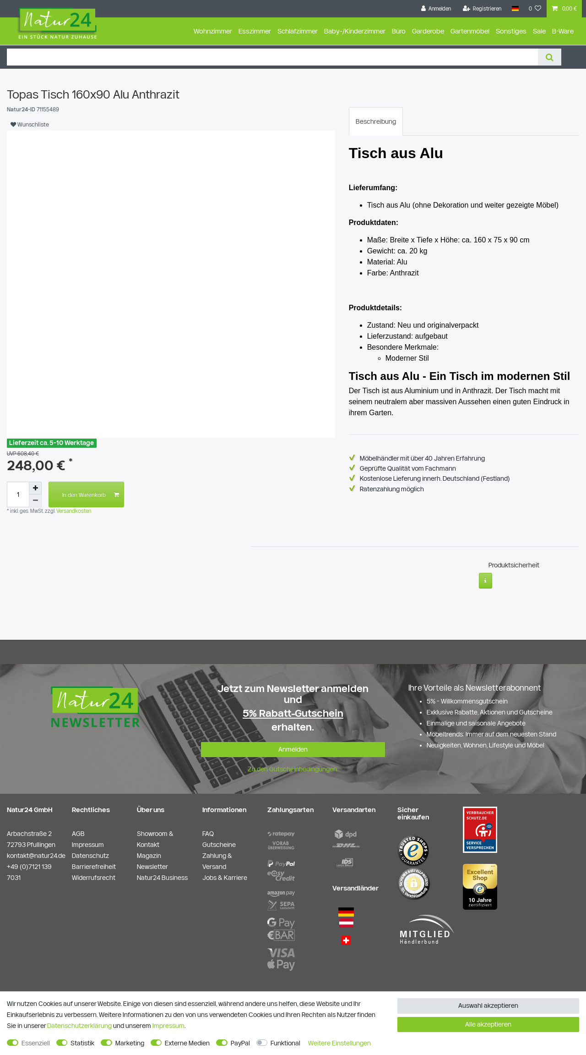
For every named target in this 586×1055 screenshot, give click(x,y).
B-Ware (563, 31)
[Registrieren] (482, 8)
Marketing (129, 1043)
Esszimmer (255, 31)
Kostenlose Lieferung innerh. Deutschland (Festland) (435, 478)
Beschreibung (376, 121)
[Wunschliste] (535, 8)
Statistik (82, 1043)
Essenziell (36, 1043)
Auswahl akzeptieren (488, 1005)
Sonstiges (511, 31)
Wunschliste (30, 124)
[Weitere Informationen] (485, 578)
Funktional (285, 1043)
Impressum (168, 1025)
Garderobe (428, 31)
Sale (539, 31)
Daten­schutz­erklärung (79, 1025)
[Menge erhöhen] (35, 488)
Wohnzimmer (213, 31)
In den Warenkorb (90, 494)
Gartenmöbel (469, 31)
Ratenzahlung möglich (392, 489)
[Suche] (549, 57)
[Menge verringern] (35, 501)
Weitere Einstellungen (339, 1043)
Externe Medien (187, 1043)
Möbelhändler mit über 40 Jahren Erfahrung (422, 458)
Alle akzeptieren (488, 1024)
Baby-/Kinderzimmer (354, 31)
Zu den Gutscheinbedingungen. (293, 766)
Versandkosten (73, 511)
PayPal (240, 1043)
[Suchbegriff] (272, 57)
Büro (399, 31)
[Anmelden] (436, 8)
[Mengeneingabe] (18, 494)
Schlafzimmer (297, 31)
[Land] (514, 8)
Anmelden (293, 747)
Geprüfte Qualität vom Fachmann (408, 468)
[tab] (376, 121)
